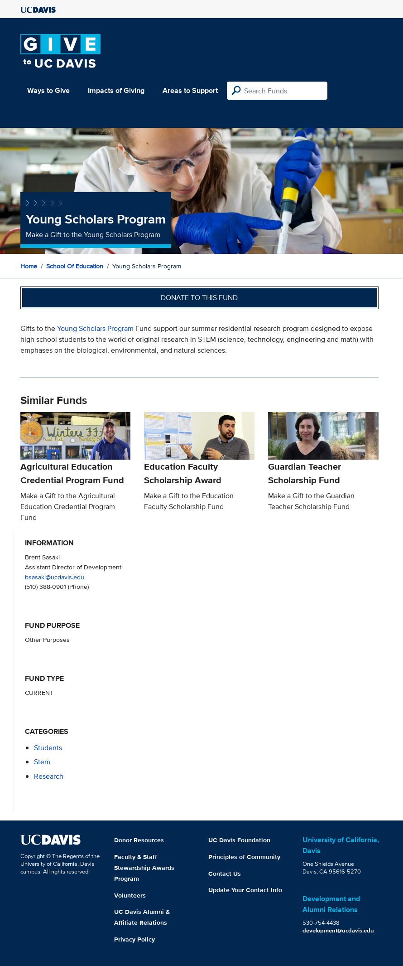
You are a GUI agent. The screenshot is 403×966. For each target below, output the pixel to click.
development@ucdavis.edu (338, 930)
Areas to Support (190, 90)
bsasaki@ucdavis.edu (54, 577)
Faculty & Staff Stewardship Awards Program (144, 867)
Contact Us (224, 873)
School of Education (74, 266)
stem (42, 762)
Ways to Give (48, 90)
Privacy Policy (134, 939)
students (48, 748)
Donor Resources (139, 840)
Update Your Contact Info (245, 889)
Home (28, 266)
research (48, 776)
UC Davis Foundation (239, 840)
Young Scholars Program (95, 328)
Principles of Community (244, 856)
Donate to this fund (199, 297)
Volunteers (130, 895)
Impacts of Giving (116, 90)
